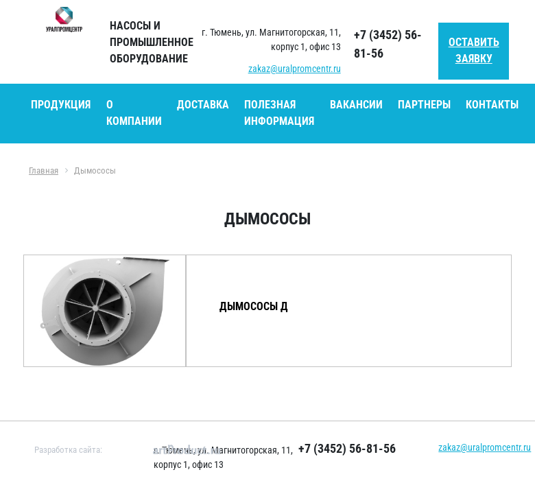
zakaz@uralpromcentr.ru (294, 68)
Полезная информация (279, 113)
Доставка (203, 104)
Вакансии (356, 104)
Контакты (492, 104)
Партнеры (424, 104)
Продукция (61, 104)
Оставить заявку (474, 50)
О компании (134, 113)
